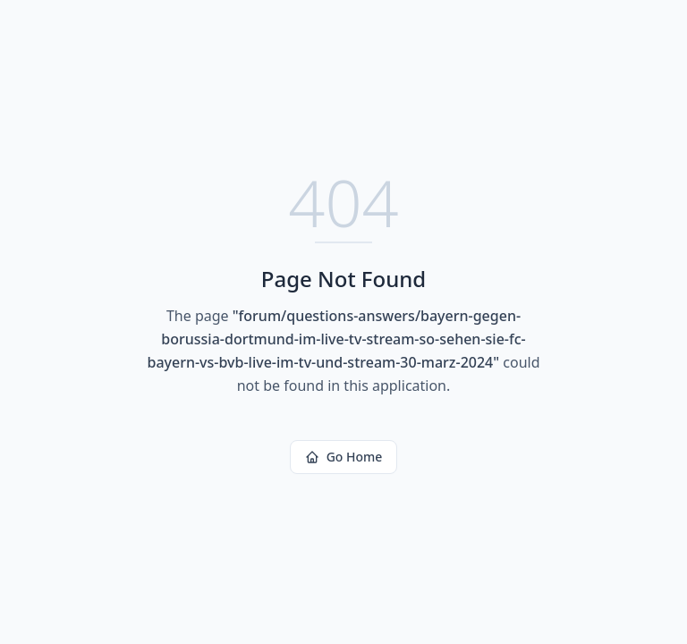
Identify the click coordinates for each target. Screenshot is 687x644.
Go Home (344, 456)
